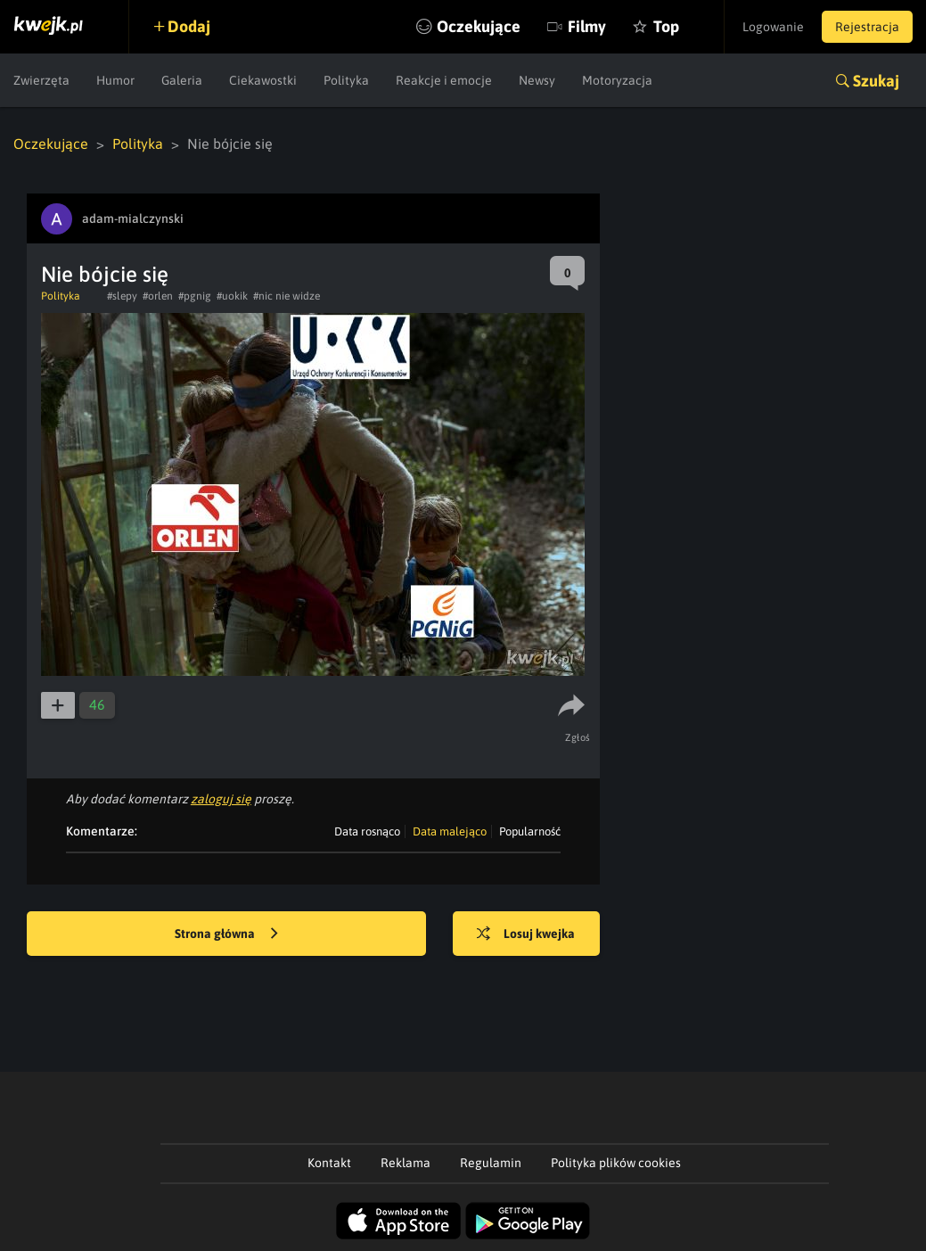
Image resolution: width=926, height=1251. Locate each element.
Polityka (346, 80)
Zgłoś (578, 737)
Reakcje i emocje (444, 80)
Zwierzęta (41, 80)
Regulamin (490, 1163)
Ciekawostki (263, 80)
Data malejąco (450, 831)
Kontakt (329, 1163)
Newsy (537, 80)
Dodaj (189, 26)
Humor (115, 80)
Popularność (530, 831)
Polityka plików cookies (616, 1163)
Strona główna (226, 934)
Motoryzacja (617, 80)
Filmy (587, 26)
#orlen (158, 296)
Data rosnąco (367, 831)
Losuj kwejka (526, 934)
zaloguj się (221, 799)
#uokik (232, 296)
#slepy (122, 296)
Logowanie (773, 27)
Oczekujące (478, 26)
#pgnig (194, 296)
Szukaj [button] (876, 80)
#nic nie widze (286, 296)
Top (666, 26)
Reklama (405, 1163)
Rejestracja (867, 27)
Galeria (181, 80)
